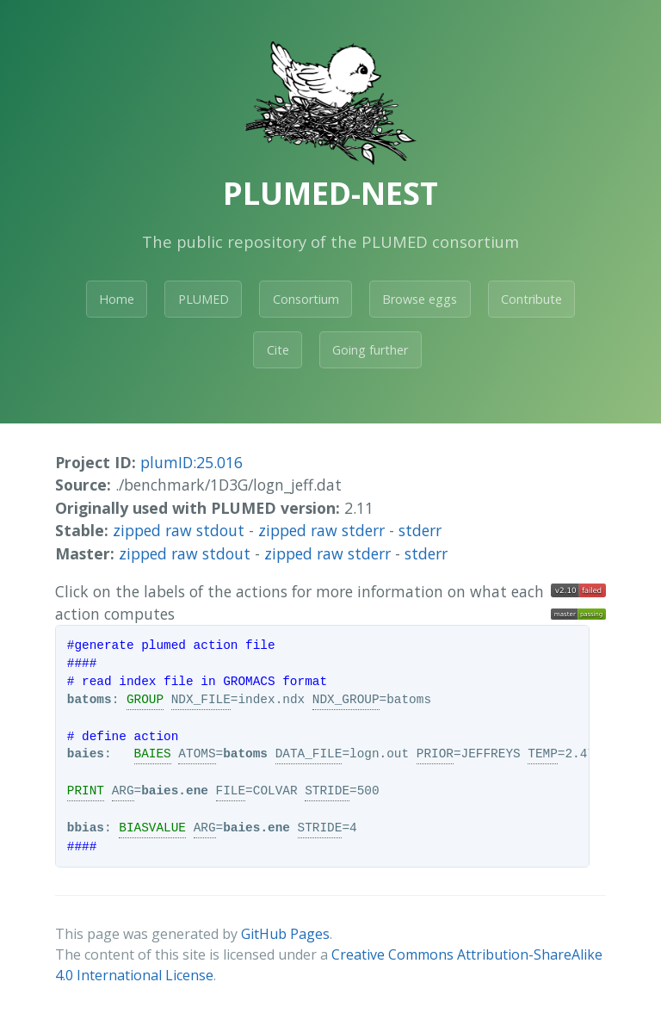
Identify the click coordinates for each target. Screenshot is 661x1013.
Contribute (531, 299)
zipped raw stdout (178, 530)
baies (85, 754)
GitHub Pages (285, 933)
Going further (370, 350)
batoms (89, 700)
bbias (85, 828)
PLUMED (203, 299)
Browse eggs (419, 299)
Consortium (306, 299)
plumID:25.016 (191, 462)
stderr (420, 530)
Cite (278, 350)
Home (116, 299)
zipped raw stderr (321, 530)
